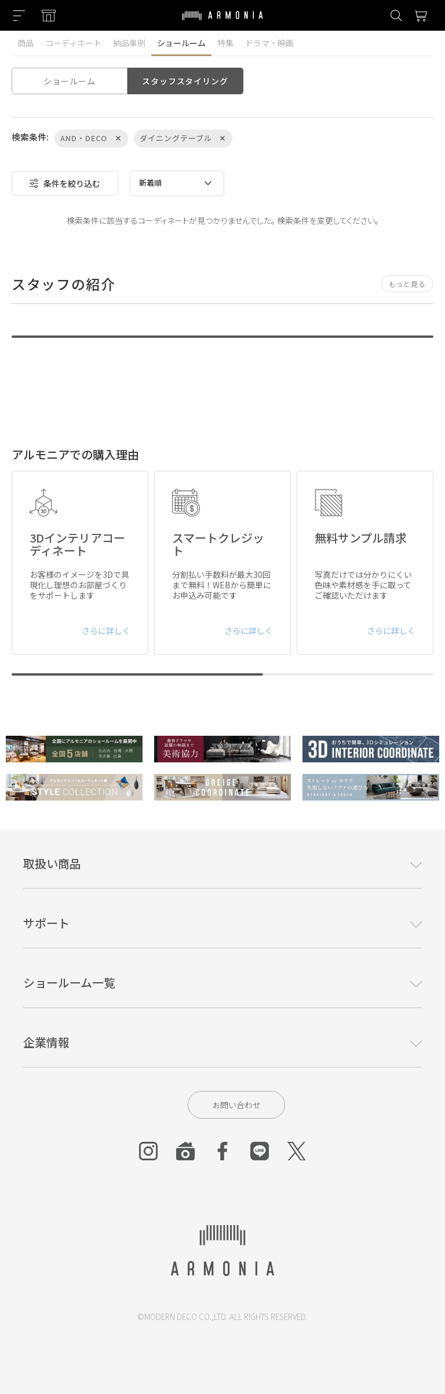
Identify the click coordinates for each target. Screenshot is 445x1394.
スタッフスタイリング (185, 81)
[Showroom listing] (48, 15)
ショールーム (181, 43)
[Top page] (222, 22)
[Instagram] (148, 1151)
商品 (25, 43)
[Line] (259, 1151)
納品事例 (129, 43)
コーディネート (73, 43)
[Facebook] (222, 1151)
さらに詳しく (106, 630)
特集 (225, 43)
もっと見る (407, 284)
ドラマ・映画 (269, 43)
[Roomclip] (185, 1151)
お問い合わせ (236, 1105)
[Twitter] (296, 1151)
